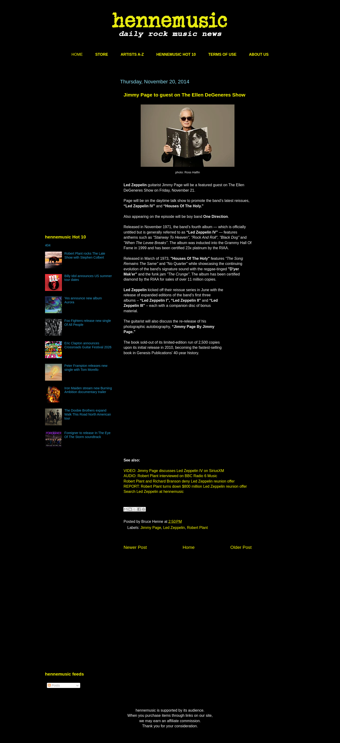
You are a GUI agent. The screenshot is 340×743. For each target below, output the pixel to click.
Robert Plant (197, 528)
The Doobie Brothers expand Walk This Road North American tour (87, 414)
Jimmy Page (150, 528)
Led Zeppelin (174, 528)
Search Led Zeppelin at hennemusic (154, 492)
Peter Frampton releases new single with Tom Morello (86, 368)
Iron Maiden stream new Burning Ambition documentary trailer (88, 390)
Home (189, 547)
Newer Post (135, 547)
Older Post (241, 547)
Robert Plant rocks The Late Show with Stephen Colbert (84, 255)
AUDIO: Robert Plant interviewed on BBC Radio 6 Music (170, 476)
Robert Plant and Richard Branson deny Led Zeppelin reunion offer (179, 481)
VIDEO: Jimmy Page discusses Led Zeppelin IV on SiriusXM (174, 471)
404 (47, 245)
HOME (77, 54)
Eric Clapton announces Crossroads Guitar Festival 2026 (88, 345)
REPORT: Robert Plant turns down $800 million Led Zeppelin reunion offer (185, 486)
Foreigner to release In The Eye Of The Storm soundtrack (87, 435)
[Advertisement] (80, 123)
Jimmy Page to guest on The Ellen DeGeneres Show (184, 94)
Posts (54, 685)
